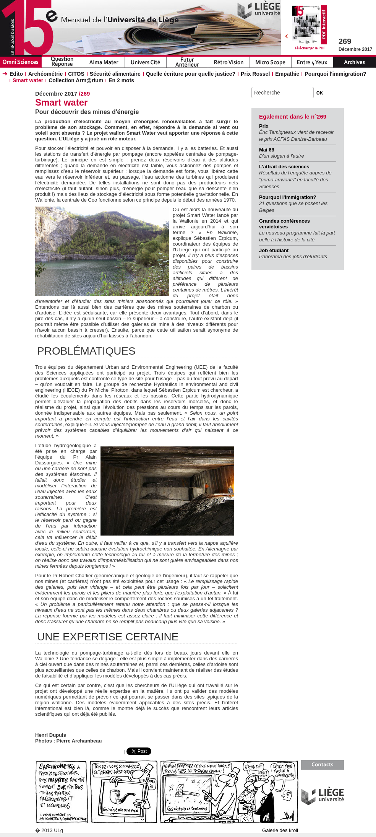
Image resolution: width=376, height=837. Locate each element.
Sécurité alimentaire (115, 74)
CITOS (76, 74)
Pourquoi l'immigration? (335, 74)
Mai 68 (266, 150)
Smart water (28, 80)
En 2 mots (121, 80)
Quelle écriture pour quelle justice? (190, 74)
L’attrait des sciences (284, 166)
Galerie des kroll (280, 830)
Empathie (287, 74)
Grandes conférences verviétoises (284, 224)
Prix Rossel (255, 74)
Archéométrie (45, 74)
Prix (264, 126)
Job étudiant (273, 250)
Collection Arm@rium (76, 80)
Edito (16, 74)
